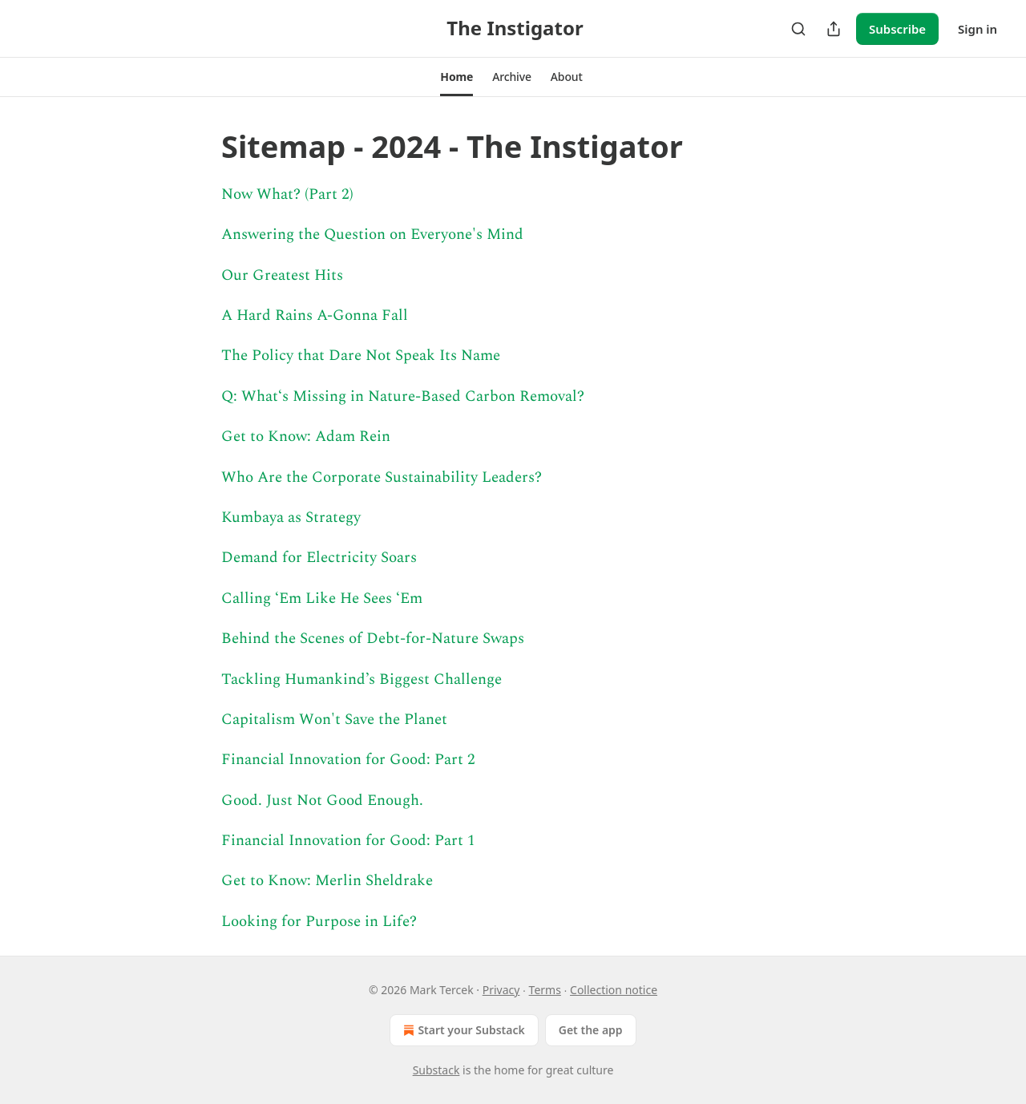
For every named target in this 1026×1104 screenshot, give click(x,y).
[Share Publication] (834, 29)
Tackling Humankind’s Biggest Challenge (361, 679)
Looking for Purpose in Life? (319, 921)
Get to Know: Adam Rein (305, 436)
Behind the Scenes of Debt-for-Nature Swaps (372, 638)
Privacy (501, 989)
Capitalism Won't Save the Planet (334, 719)
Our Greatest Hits (282, 275)
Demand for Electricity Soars (319, 557)
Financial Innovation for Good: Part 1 (348, 840)
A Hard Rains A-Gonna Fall (314, 315)
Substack (436, 1070)
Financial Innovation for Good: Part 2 (348, 759)
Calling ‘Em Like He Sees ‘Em (321, 598)
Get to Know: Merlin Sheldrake (327, 880)
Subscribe (897, 29)
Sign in (977, 29)
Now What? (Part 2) (287, 194)
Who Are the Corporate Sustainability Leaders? (381, 477)
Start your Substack (462, 1030)
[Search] (798, 29)
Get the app (591, 1029)
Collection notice (613, 989)
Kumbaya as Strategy (291, 517)
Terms (545, 989)
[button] (456, 77)
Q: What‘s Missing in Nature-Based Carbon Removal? (402, 396)
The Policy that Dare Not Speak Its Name (360, 355)
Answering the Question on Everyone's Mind (372, 234)
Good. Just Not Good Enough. (322, 800)
